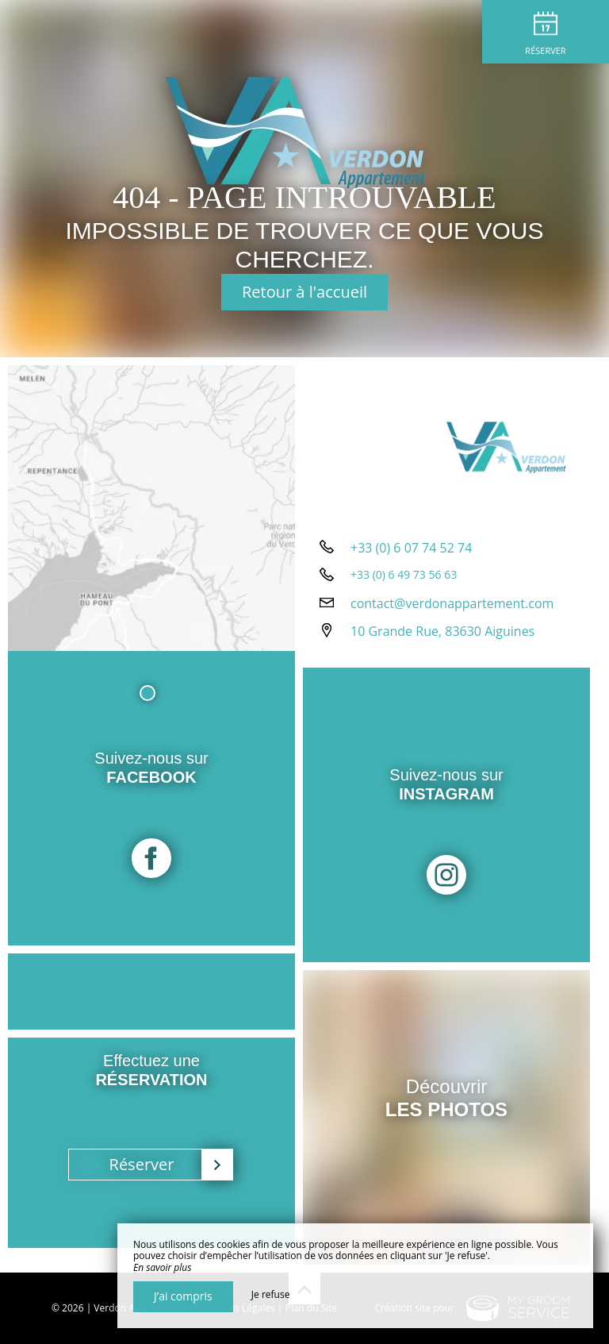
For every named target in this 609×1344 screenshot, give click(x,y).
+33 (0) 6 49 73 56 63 (403, 574)
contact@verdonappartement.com (451, 603)
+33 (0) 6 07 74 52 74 (411, 547)
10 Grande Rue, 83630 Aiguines (442, 631)
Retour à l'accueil (304, 291)
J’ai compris (183, 1296)
